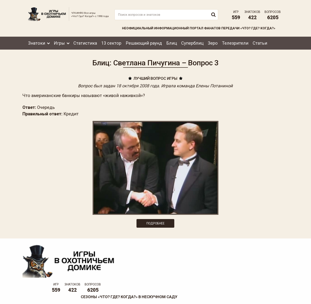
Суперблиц (192, 40)
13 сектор (111, 40)
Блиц (171, 40)
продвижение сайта (273, 299)
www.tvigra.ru (187, 281)
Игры (59, 40)
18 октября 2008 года (137, 84)
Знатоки (36, 40)
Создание (268, 296)
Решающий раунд (144, 40)
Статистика (85, 40)
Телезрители (235, 40)
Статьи (260, 40)
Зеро (213, 40)
